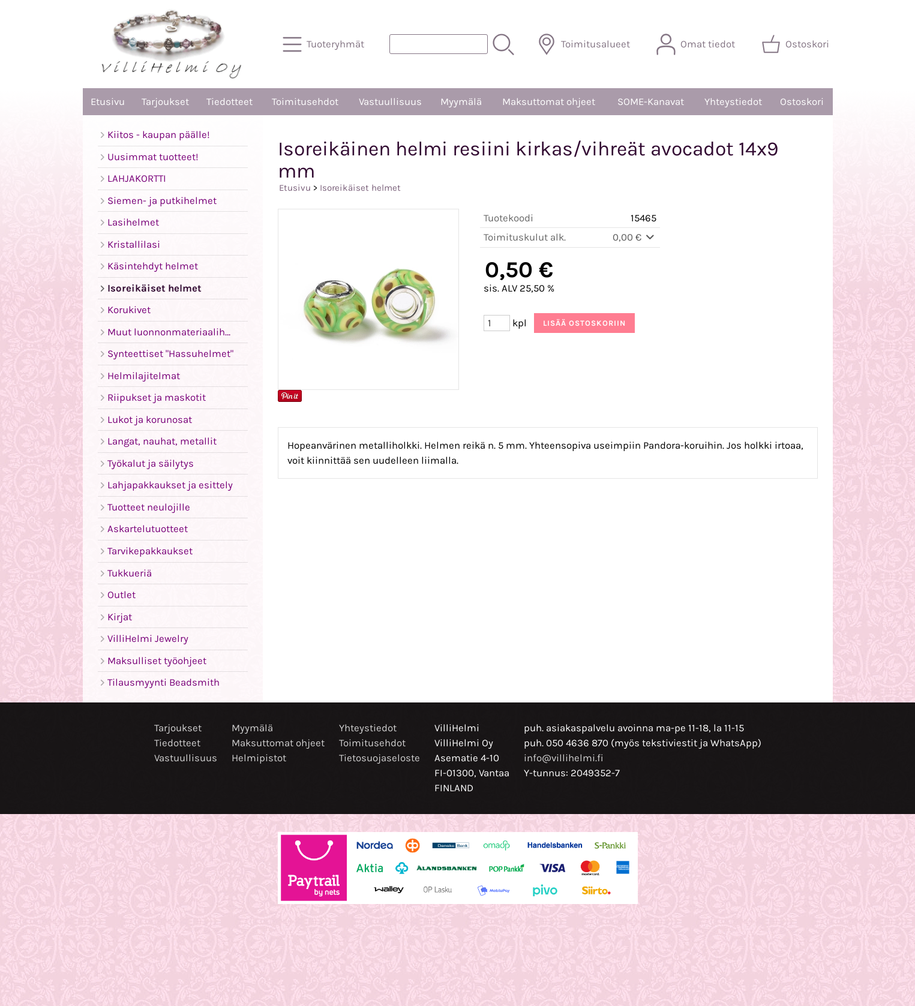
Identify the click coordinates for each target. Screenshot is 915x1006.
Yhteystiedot (733, 101)
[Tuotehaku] (438, 44)
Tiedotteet (229, 101)
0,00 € (634, 237)
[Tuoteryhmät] (324, 44)
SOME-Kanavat (650, 101)
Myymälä (461, 101)
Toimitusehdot (305, 101)
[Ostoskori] (796, 44)
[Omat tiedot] (697, 44)
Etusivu (108, 101)
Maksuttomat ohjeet (548, 101)
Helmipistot (259, 758)
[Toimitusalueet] (585, 44)
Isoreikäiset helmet (360, 187)
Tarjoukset (165, 101)
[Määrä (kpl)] (497, 323)
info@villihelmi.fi (564, 758)
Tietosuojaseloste (379, 758)
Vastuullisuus (390, 101)
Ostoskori (802, 101)
